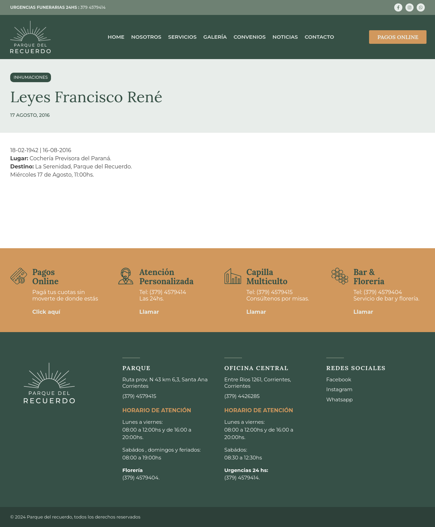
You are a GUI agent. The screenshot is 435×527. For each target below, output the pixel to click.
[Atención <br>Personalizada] (125, 276)
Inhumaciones (31, 77)
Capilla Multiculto (267, 276)
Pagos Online (45, 276)
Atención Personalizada (166, 276)
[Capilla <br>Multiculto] (232, 276)
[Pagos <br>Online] (18, 276)
